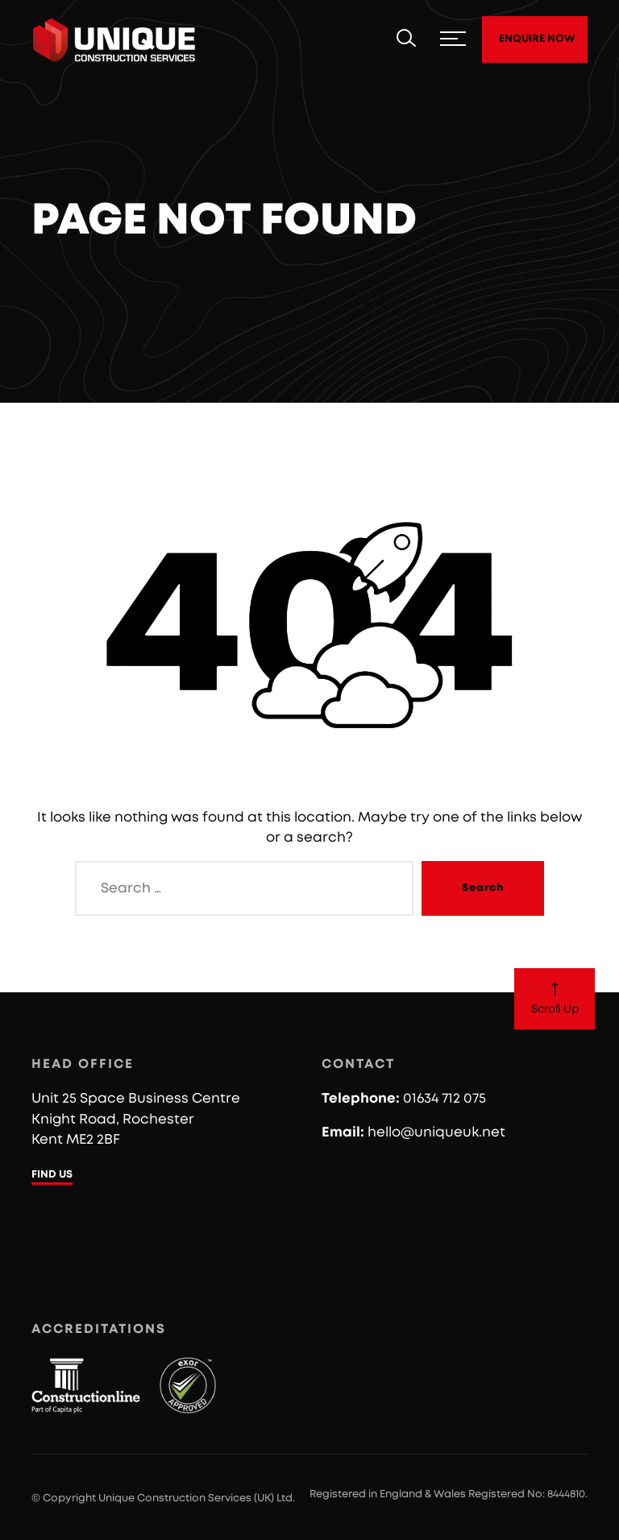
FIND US (52, 1174)
